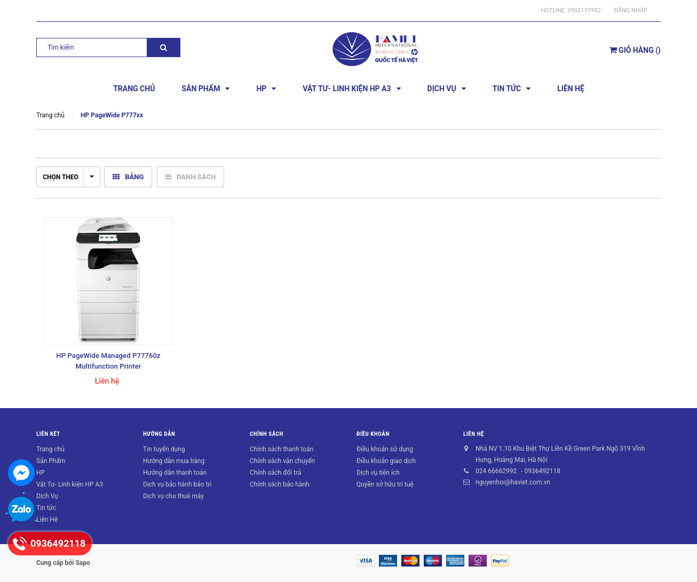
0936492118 (542, 471)
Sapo (82, 563)
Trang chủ (50, 449)
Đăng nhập (630, 10)
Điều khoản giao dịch (386, 461)
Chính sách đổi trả (275, 472)
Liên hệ (473, 433)
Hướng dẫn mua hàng (173, 461)
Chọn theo (68, 177)
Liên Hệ (47, 519)
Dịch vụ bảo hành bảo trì (177, 484)
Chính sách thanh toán (281, 449)
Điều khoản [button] (373, 433)
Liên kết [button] (48, 433)
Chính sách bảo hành (280, 484)
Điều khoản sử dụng (385, 449)
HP (40, 472)
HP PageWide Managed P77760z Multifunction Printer (108, 361)
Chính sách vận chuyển (282, 461)
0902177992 (584, 10)
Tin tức (46, 508)
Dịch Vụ (47, 496)
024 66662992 (496, 471)
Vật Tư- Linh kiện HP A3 (69, 484)
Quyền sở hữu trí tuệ (385, 484)
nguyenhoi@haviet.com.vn (513, 482)
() (635, 50)
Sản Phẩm (51, 461)
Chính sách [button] (266, 433)
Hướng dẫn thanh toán (175, 472)
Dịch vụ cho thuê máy (173, 496)
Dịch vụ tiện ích (378, 472)
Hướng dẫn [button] (159, 433)
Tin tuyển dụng (164, 449)
